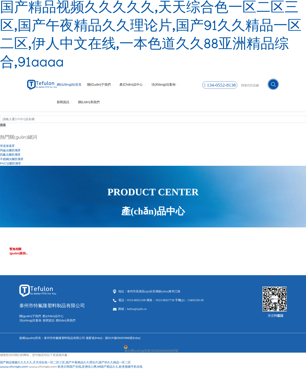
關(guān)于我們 (99, 84)
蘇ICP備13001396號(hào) (122, 338)
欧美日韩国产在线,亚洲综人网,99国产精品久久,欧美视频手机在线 (100, 366)
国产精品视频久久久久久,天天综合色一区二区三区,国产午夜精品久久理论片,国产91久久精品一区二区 (65, 362)
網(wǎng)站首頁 (69, 84)
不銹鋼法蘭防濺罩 (11, 159)
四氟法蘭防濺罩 (10, 154)
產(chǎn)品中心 (131, 84)
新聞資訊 (63, 102)
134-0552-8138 (220, 85)
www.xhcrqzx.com (14, 366)
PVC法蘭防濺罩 (10, 163)
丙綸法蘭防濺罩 (10, 150)
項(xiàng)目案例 (163, 84)
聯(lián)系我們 (89, 102)
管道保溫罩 (7, 146)
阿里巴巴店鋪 (250, 85)
